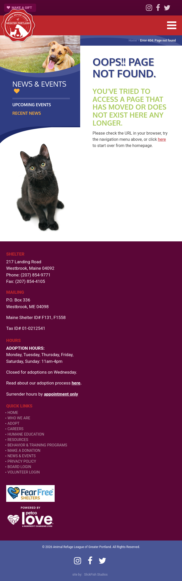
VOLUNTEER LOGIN (23, 472)
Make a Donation (23, 450)
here (162, 139)
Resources (17, 440)
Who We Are (18, 418)
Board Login (19, 467)
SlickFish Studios (95, 574)
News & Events (21, 456)
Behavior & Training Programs (37, 445)
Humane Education (25, 434)
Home (133, 40)
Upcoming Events (31, 104)
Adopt (13, 423)
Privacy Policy (21, 461)
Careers (15, 429)
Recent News (26, 113)
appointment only (61, 394)
